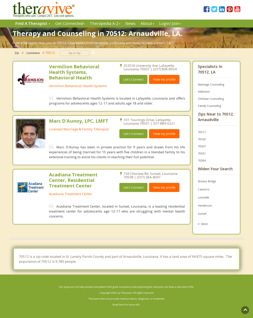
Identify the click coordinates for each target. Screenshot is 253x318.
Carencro (204, 189)
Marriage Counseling (211, 84)
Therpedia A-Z (105, 23)
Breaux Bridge (207, 181)
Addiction (204, 91)
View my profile (164, 79)
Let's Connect (133, 79)
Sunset (202, 213)
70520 (202, 139)
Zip (17, 53)
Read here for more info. (126, 304)
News (130, 23)
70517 (202, 132)
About (147, 23)
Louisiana (33, 53)
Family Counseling (209, 106)
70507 (202, 146)
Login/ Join (170, 23)
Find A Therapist (32, 23)
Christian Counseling (211, 99)
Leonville (203, 197)
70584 (202, 160)
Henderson (205, 205)
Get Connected (70, 23)
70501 (202, 153)
